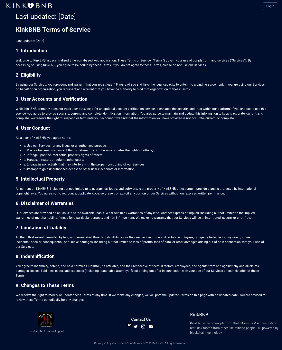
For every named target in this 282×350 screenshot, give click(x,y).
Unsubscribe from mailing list (46, 331)
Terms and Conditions (126, 343)
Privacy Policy (102, 343)
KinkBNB (157, 343)
